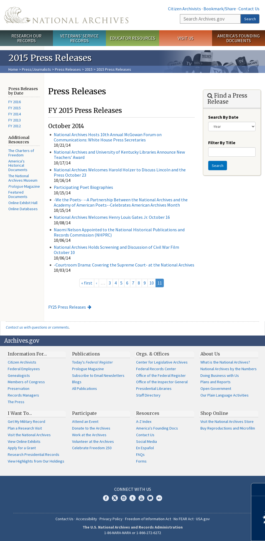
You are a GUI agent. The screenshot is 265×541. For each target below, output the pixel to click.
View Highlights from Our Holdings (36, 461)
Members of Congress (26, 381)
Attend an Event (85, 421)
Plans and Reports (215, 381)
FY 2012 (14, 125)
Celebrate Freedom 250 (91, 447)
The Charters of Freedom (21, 153)
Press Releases (68, 69)
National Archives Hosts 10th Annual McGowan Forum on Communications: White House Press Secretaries (108, 137)
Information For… (27, 354)
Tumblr (132, 498)
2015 (89, 69)
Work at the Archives (89, 434)
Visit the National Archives (29, 434)
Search (250, 18)
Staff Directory (148, 395)
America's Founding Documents (238, 38)
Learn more (216, 531)
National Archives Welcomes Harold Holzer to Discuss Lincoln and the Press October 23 (120, 172)
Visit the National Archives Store (227, 421)
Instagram (123, 498)
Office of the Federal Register (161, 375)
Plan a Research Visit (25, 428)
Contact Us (248, 8)
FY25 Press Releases (67, 307)
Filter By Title (221, 142)
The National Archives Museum (22, 178)
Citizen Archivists (184, 8)
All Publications (84, 388)
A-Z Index (143, 421)
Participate (84, 413)
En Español (145, 447)
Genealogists (19, 375)
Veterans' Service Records (79, 38)
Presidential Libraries (154, 388)
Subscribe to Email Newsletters (98, 375)
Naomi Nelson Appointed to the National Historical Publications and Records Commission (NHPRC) (119, 232)
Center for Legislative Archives (162, 362)
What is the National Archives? (225, 362)
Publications (86, 354)
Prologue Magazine (88, 368)
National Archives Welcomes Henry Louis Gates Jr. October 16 (112, 217)
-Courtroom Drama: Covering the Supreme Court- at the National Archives (124, 265)
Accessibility (86, 518)
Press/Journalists (36, 69)
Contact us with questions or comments (37, 327)
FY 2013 (14, 120)
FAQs (140, 454)
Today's (92, 362)
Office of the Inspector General (162, 381)
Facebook (106, 498)
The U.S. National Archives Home (66, 15)
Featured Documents (17, 194)
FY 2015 (14, 107)
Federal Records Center (156, 368)
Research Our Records (26, 38)
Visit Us (185, 38)
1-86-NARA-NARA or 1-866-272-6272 (132, 532)
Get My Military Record (26, 421)
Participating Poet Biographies (83, 187)
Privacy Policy (111, 518)
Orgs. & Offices (152, 354)
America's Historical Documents (17, 165)
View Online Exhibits (24, 441)
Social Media (146, 441)
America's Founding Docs (157, 428)
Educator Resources (132, 38)
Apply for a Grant (22, 447)
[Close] (258, 489)
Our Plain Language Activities (224, 395)
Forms (141, 461)
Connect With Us (132, 489)
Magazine (24, 186)
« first (86, 283)
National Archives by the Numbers (228, 368)
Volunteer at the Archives (93, 441)
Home (13, 69)
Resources (147, 413)
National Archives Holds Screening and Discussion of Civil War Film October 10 (116, 249)
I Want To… (20, 413)
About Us (210, 354)
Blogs (76, 381)
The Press (16, 401)
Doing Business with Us (219, 375)
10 (151, 283)
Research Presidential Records (33, 454)
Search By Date (223, 117)
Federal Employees (24, 368)
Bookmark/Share (219, 8)
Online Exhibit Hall (22, 202)
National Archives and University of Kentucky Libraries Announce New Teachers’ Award (119, 154)
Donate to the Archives (91, 428)
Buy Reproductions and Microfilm (227, 428)
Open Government (215, 388)
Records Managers (23, 395)
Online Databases (23, 208)
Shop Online (214, 413)
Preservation (18, 388)
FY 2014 (14, 113)
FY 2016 (14, 101)
